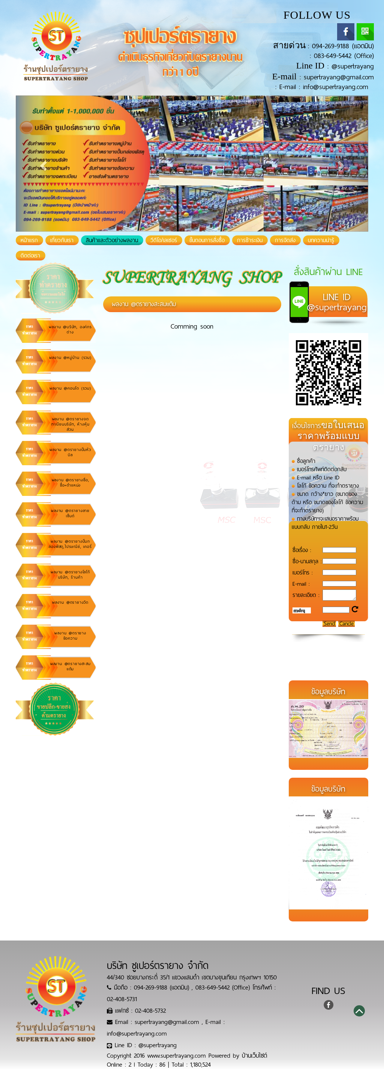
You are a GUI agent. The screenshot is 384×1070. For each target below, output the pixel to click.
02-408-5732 (150, 1010)
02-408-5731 (122, 999)
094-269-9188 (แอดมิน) (343, 46)
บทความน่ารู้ (321, 240)
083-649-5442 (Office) (344, 56)
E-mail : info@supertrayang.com (323, 87)
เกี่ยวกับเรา (62, 240)
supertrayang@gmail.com (339, 77)
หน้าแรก (32, 240)
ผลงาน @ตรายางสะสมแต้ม (144, 304)
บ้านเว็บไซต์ (254, 1055)
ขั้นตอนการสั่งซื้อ (207, 240)
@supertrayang (353, 66)
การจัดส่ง (285, 240)
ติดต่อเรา (30, 255)
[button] (42, 163)
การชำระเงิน (249, 240)
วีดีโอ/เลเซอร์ (163, 240)
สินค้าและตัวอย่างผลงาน (112, 240)
